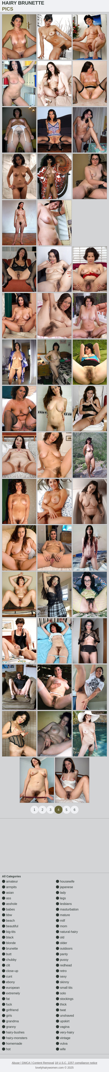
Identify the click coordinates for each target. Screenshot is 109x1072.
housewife (65, 881)
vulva (62, 1043)
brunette (10, 948)
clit (6, 965)
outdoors (64, 948)
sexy (61, 976)
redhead (64, 965)
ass (6, 898)
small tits (64, 987)
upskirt (63, 1021)
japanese (64, 887)
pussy (62, 959)
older (61, 943)
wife (61, 1049)
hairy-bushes (13, 1032)
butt (6, 954)
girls (7, 1015)
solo (61, 993)
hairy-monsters (14, 1038)
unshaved (65, 1015)
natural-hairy (67, 931)
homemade (12, 1043)
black (8, 937)
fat (6, 999)
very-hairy (65, 1032)
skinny (62, 982)
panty (62, 954)
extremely (11, 993)
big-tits (9, 931)
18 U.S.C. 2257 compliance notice (76, 1062)
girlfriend (10, 1010)
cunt (7, 976)
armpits (9, 887)
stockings (64, 999)
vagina (63, 1026)
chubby (9, 959)
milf (60, 920)
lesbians (64, 904)
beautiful (10, 926)
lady (61, 892)
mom (61, 926)
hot (6, 1049)
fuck (7, 1004)
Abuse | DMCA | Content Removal (33, 1062)
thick (61, 1004)
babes (8, 909)
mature (63, 915)
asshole (9, 904)
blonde (9, 943)
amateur (10, 881)
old (60, 937)
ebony (8, 982)
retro (61, 971)
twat (61, 1010)
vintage (63, 1038)
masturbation (67, 909)
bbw (7, 915)
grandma (10, 1021)
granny (9, 1026)
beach (8, 920)
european (11, 987)
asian (8, 892)
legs (61, 898)
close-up (10, 971)
